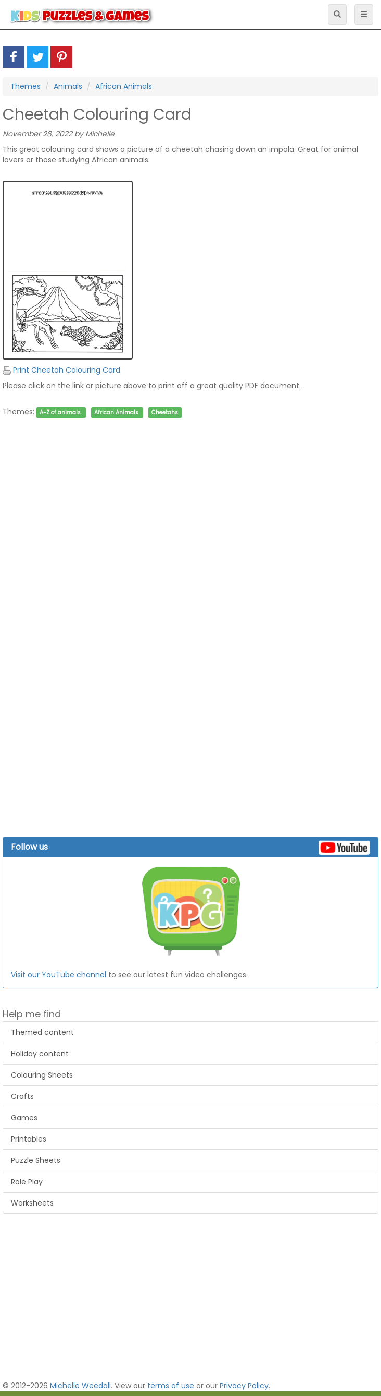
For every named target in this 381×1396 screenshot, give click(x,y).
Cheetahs (164, 412)
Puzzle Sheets (35, 1160)
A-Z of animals (60, 412)
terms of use (170, 1385)
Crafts (22, 1096)
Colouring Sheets (42, 1075)
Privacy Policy (244, 1385)
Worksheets (32, 1203)
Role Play (27, 1181)
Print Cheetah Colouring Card (61, 370)
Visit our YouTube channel (58, 974)
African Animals (123, 86)
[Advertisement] (188, 554)
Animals (68, 86)
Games (24, 1117)
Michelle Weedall (80, 1385)
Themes (25, 86)
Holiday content (40, 1053)
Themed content (42, 1032)
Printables (28, 1139)
